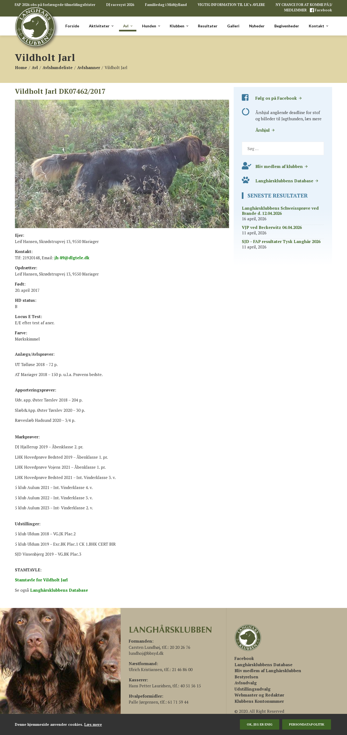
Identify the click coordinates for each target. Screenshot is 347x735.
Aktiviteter (101, 26)
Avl (128, 26)
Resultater (207, 26)
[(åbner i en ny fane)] (244, 658)
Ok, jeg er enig (259, 724)
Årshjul (265, 130)
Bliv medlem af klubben (281, 166)
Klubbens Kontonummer (259, 701)
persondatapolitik (306, 724)
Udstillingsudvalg (252, 689)
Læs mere (93, 724)
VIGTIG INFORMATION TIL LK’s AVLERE (231, 4)
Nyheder (257, 26)
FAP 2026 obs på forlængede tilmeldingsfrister (55, 4)
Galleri (233, 26)
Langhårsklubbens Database (287, 180)
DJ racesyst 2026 (120, 4)
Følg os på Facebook (278, 98)
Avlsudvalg (245, 682)
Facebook (323, 10)
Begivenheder (286, 26)
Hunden (151, 26)
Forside (72, 26)
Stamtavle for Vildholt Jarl (41, 579)
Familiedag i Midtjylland (166, 4)
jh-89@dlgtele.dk (71, 257)
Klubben (179, 26)
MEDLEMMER (295, 10)
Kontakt (319, 26)
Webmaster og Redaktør (259, 695)
